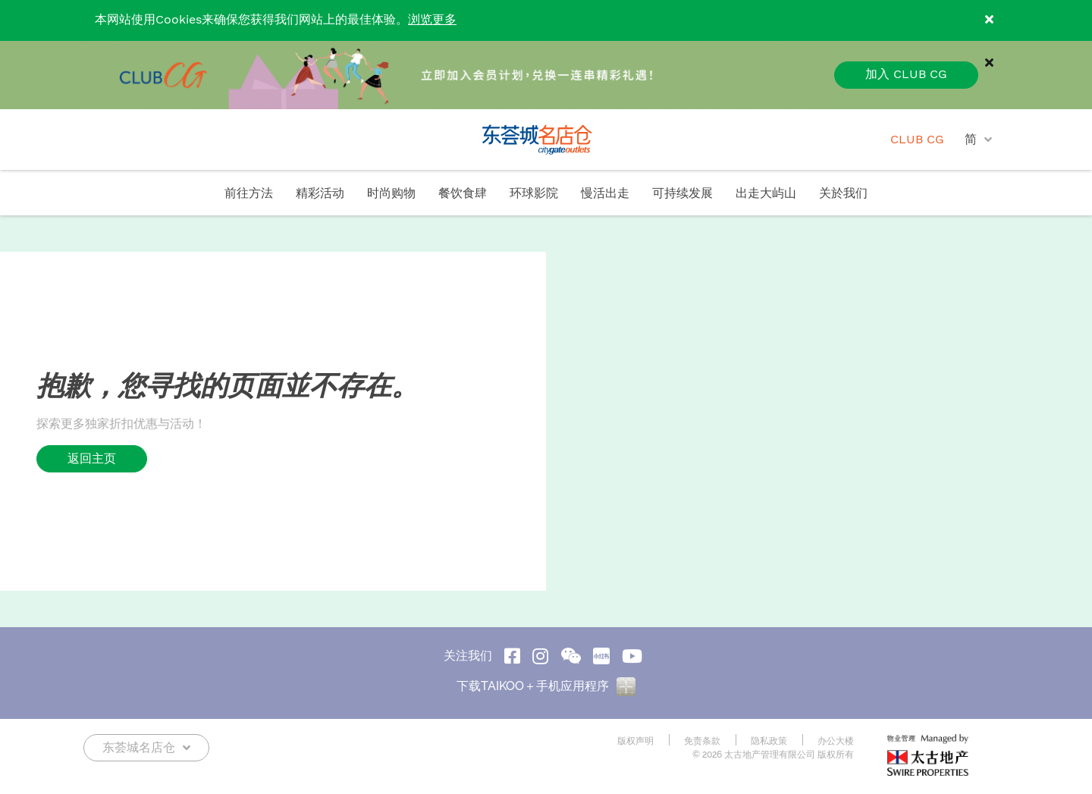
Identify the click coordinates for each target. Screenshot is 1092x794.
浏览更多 (432, 20)
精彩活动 (320, 194)
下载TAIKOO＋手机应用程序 (546, 686)
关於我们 (843, 194)
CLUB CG (917, 140)
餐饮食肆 (462, 194)
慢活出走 (605, 194)
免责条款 (702, 741)
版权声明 (635, 741)
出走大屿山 (766, 194)
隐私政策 (769, 741)
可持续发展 (682, 194)
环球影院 (534, 194)
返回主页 (91, 458)
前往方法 (248, 194)
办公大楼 (835, 741)
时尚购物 (391, 194)
